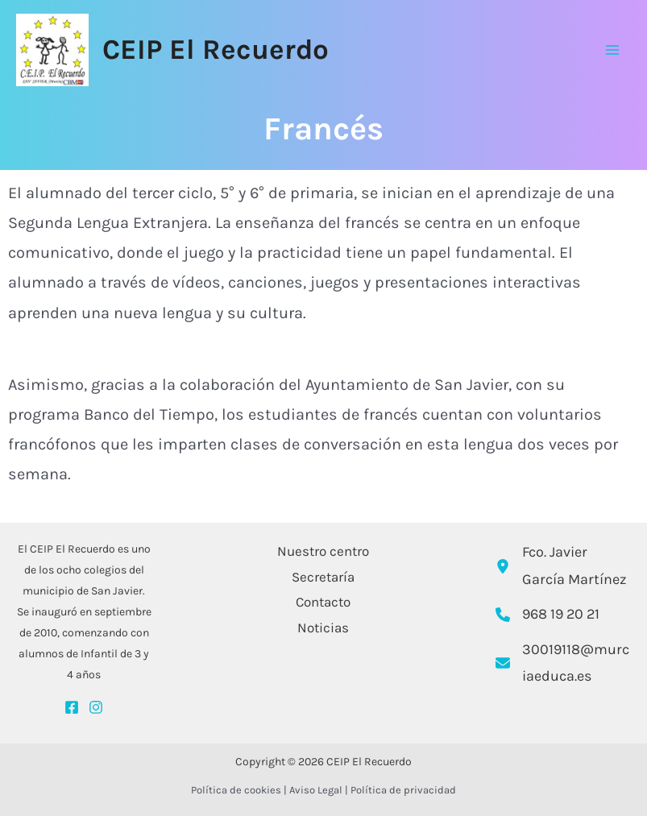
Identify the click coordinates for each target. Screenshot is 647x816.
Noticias (323, 627)
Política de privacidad (403, 790)
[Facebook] (71, 707)
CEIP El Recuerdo (215, 49)
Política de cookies (236, 790)
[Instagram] (96, 707)
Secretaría (323, 577)
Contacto (323, 602)
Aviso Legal (315, 790)
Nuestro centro (323, 551)
